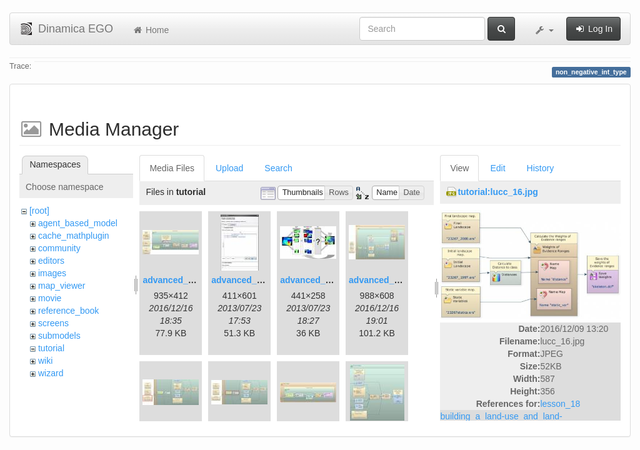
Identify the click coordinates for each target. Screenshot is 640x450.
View (459, 168)
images (52, 273)
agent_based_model (78, 223)
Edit (497, 168)
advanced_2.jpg (244, 280)
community (59, 248)
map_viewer (61, 286)
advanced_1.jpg (175, 280)
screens (53, 323)
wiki (45, 361)
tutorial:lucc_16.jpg (498, 192)
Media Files (171, 168)
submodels (59, 336)
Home (150, 30)
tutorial (51, 348)
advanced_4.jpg (381, 280)
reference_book (68, 311)
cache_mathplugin (73, 236)
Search (278, 168)
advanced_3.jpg (313, 280)
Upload (229, 168)
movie (49, 298)
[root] (39, 211)
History (540, 168)
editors (51, 261)
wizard (50, 373)
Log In (593, 29)
